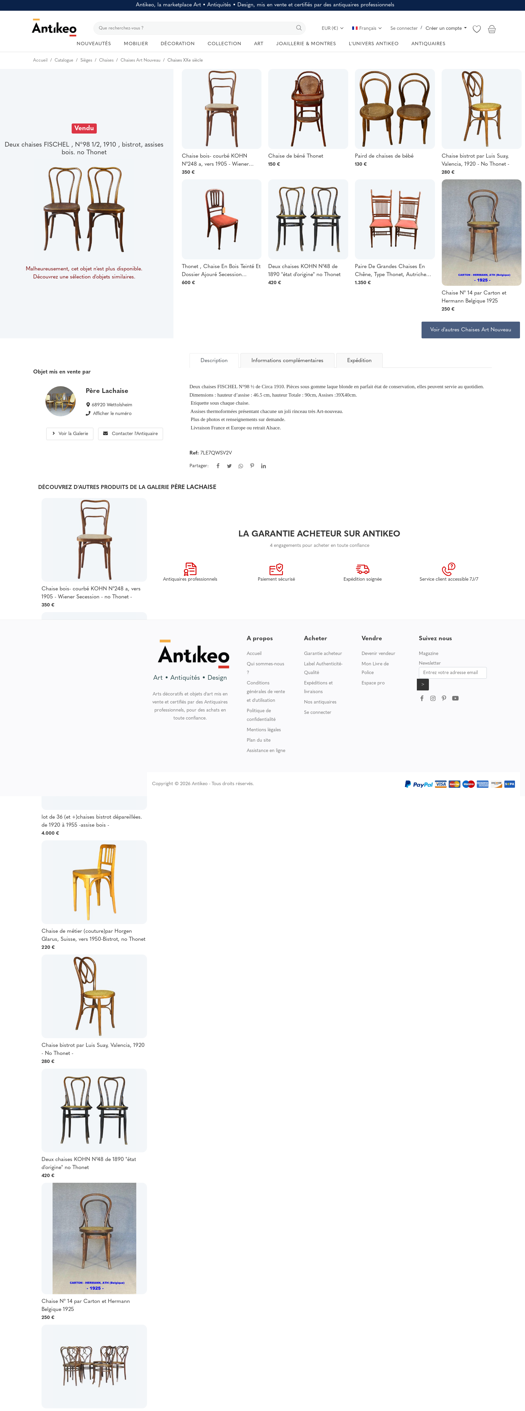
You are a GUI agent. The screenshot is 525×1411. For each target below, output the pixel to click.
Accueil (254, 653)
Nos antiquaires (320, 702)
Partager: (199, 466)
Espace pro (373, 683)
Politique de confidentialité (261, 715)
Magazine (428, 653)
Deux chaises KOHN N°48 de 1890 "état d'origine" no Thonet (304, 270)
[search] (199, 28)
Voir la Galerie (69, 433)
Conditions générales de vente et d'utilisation (266, 692)
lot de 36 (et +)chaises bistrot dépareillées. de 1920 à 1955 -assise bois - (92, 821)
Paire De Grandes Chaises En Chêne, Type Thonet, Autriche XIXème (390, 271)
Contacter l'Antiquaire (130, 433)
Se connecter (404, 28)
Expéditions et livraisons (318, 687)
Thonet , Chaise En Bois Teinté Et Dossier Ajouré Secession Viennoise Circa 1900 (221, 271)
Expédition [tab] (359, 360)
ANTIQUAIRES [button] (428, 44)
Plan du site (259, 740)
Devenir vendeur (378, 653)
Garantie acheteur (323, 653)
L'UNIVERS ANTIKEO (374, 44)
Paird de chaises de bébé (384, 156)
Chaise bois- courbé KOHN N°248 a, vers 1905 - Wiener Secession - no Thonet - (215, 161)
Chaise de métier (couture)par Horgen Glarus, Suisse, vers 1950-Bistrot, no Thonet (93, 935)
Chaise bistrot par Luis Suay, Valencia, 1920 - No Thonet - (475, 160)
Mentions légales (264, 730)
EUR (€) (333, 28)
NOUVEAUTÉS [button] (94, 44)
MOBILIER (136, 44)
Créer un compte (444, 28)
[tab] (214, 360)
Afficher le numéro (112, 413)
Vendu (84, 128)
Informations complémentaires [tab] (287, 360)
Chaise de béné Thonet (295, 156)
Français (367, 28)
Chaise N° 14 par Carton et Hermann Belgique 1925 (474, 297)
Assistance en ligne (266, 750)
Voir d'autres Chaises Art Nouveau (470, 330)
